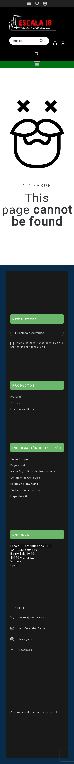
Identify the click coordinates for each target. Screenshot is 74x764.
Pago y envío (18, 465)
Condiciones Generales (25, 477)
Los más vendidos (22, 409)
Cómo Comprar (20, 459)
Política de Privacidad (24, 483)
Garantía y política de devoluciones (33, 471)
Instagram (25, 639)
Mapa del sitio (19, 496)
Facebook (25, 649)
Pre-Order (16, 396)
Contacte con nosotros (25, 490)
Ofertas (15, 403)
